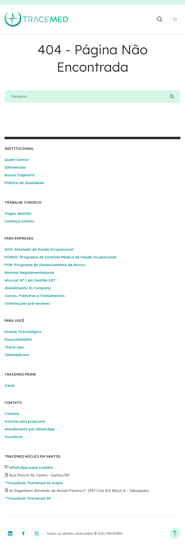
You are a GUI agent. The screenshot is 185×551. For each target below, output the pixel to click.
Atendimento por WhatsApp (30, 429)
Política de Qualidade (24, 182)
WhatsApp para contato (31, 467)
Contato (12, 413)
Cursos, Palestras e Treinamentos (35, 295)
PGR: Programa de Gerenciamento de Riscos (45, 264)
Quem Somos (17, 159)
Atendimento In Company (28, 288)
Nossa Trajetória (20, 175)
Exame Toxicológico (23, 331)
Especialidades (18, 339)
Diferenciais (15, 167)
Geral (9, 385)
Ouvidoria (14, 436)
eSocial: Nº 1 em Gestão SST (30, 280)
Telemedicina (17, 354)
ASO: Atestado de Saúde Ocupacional (39, 249)
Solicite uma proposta (25, 421)
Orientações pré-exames (27, 303)
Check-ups (14, 347)
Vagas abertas (18, 213)
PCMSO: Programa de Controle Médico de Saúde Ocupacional (60, 257)
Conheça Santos (19, 221)
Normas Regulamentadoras (29, 272)
